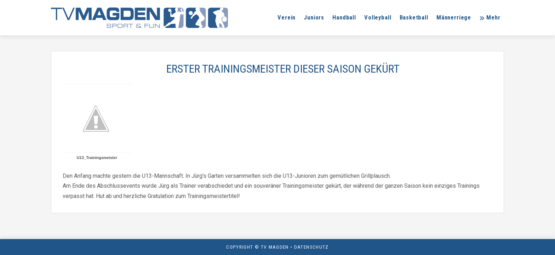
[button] (489, 17)
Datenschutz (311, 247)
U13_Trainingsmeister (97, 157)
